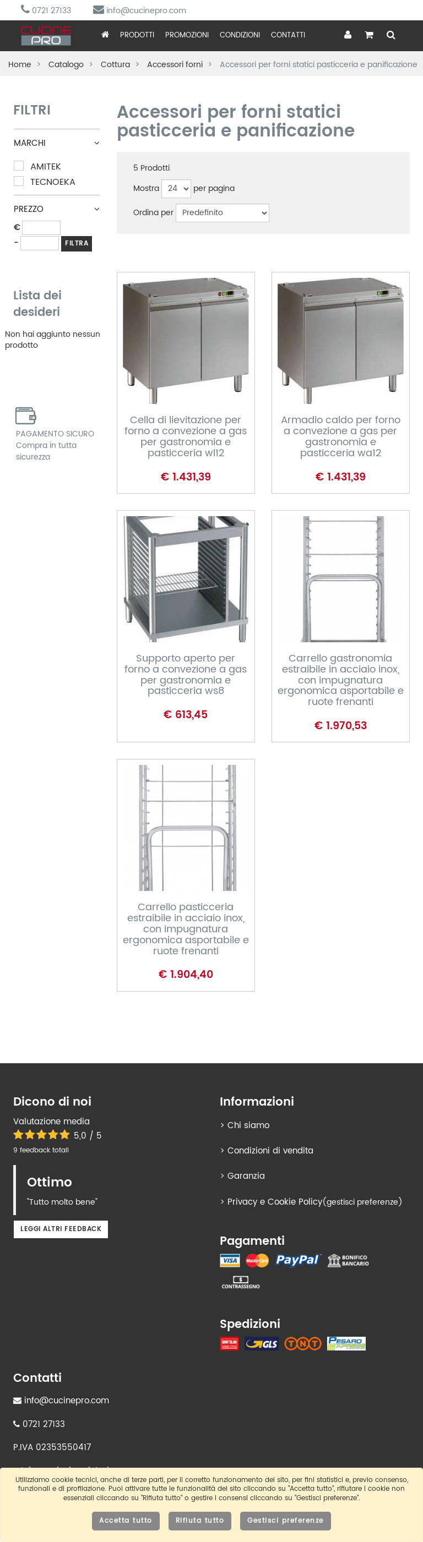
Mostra (146, 188)
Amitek (37, 167)
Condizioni (240, 35)
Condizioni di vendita (270, 1151)
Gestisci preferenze (285, 1521)
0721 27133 (46, 10)
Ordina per (153, 212)
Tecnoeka (44, 182)
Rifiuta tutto (200, 1521)
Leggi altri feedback (60, 1229)
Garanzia (246, 1176)
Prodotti (137, 35)
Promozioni (187, 35)
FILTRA (76, 243)
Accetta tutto (126, 1521)
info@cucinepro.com (139, 10)
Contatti (288, 35)
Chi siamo (248, 1126)
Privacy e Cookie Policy (274, 1202)
